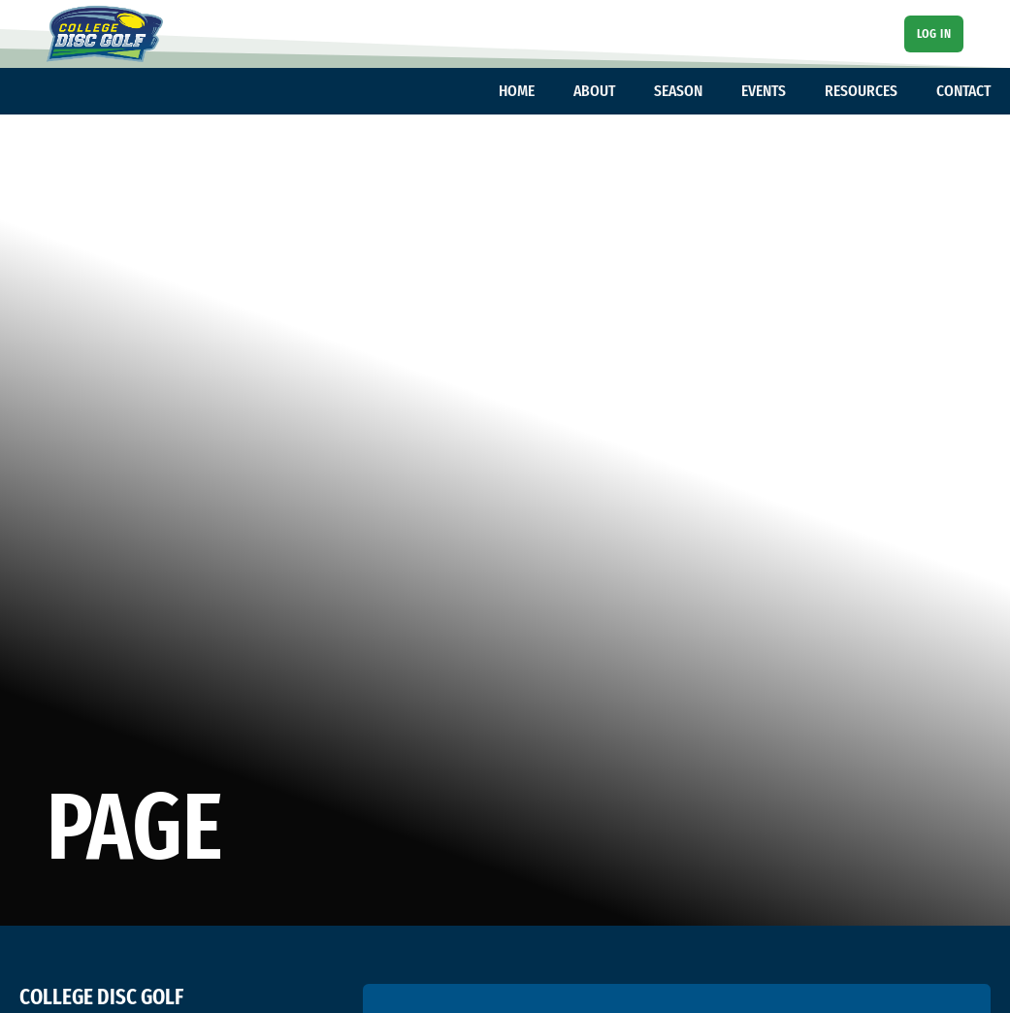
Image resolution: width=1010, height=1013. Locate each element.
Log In (934, 33)
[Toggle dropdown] (544, 91)
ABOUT (594, 91)
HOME (517, 91)
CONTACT (963, 91)
